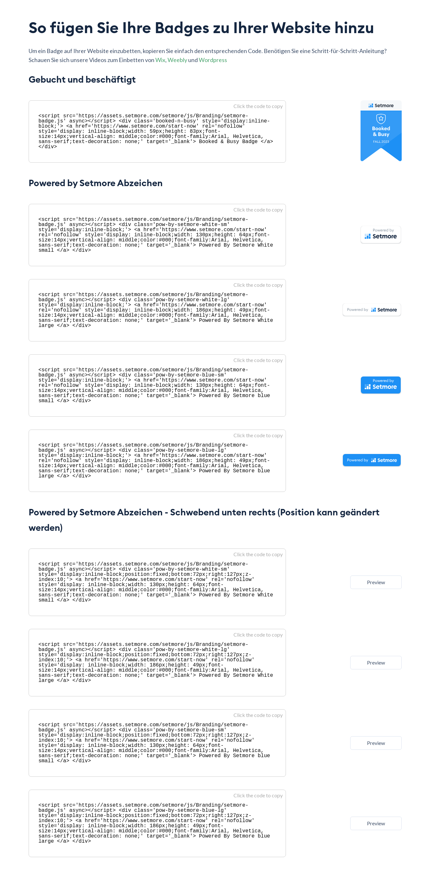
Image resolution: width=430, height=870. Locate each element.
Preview (376, 582)
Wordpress (213, 59)
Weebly (177, 59)
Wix (160, 59)
